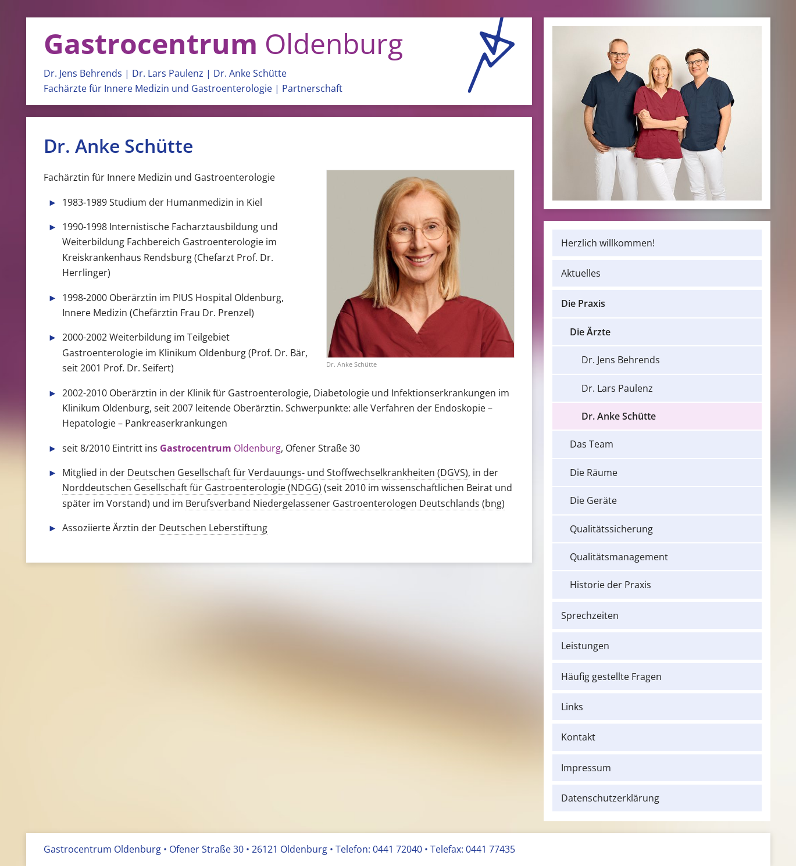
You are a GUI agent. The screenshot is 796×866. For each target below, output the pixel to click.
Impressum (586, 767)
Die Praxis (583, 303)
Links (572, 706)
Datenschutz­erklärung (610, 798)
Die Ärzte (590, 331)
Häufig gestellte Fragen (611, 676)
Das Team (591, 444)
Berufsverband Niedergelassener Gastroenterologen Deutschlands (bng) (345, 503)
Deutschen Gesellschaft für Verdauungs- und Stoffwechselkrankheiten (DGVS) (297, 472)
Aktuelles (581, 273)
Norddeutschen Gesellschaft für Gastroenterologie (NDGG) (192, 487)
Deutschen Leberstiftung (213, 527)
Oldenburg (223, 43)
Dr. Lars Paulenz (168, 73)
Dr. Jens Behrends (83, 73)
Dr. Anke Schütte (250, 73)
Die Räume (593, 472)
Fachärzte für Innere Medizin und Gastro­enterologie (158, 88)
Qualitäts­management (619, 556)
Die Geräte (593, 500)
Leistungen (585, 645)
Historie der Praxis (610, 584)
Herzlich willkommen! (608, 243)
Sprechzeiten (590, 615)
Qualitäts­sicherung (611, 529)
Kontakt (578, 737)
